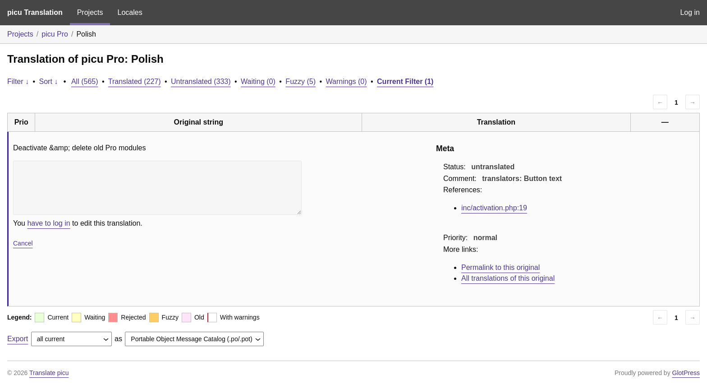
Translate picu (49, 372)
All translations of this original (508, 278)
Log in (690, 12)
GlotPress (686, 372)
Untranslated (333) (201, 81)
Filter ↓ (18, 81)
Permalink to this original (500, 267)
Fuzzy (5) (300, 81)
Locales (129, 12)
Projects (90, 12)
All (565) (84, 81)
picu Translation (35, 12)
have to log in (48, 223)
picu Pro (54, 34)
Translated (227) (134, 81)
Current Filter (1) (405, 81)
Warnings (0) (346, 81)
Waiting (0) (258, 81)
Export (17, 339)
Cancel (23, 243)
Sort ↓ (48, 81)
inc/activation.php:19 (494, 208)
